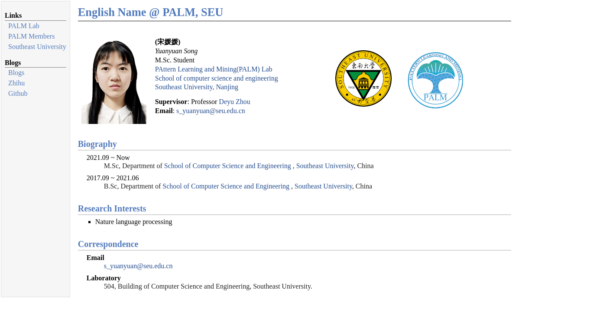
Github (17, 93)
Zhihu (16, 83)
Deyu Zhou (234, 101)
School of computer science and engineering (216, 78)
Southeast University (37, 46)
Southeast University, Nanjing (196, 87)
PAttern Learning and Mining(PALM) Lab (213, 69)
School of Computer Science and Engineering (227, 165)
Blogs (16, 72)
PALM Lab (23, 25)
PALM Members (31, 36)
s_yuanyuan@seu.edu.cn (210, 110)
